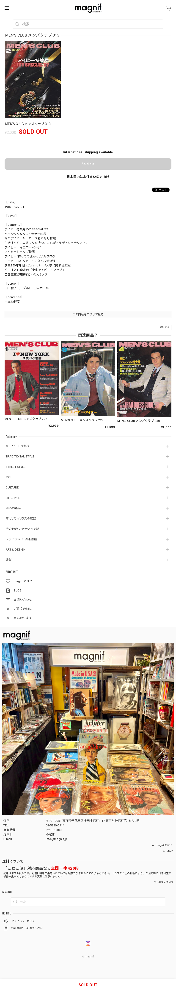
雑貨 (9, 560)
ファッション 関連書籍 (21, 539)
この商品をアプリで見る (87, 314)
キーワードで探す (18, 446)
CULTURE (12, 487)
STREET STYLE (16, 466)
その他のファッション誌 (22, 529)
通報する (165, 327)
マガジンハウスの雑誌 (21, 518)
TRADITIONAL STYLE (20, 456)
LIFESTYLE (13, 498)
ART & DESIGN (16, 549)
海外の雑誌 (13, 508)
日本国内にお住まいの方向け (88, 177)
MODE (10, 477)
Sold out (88, 164)
